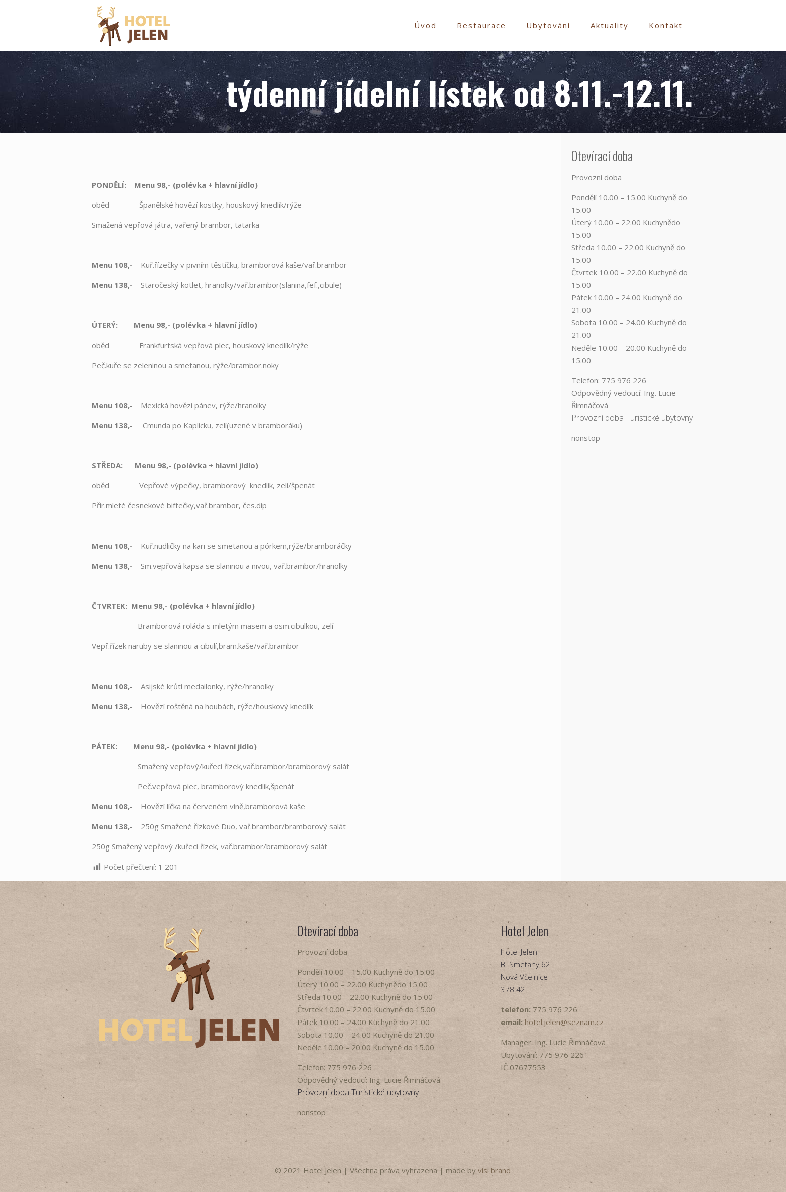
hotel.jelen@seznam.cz (564, 1022)
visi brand (494, 1170)
